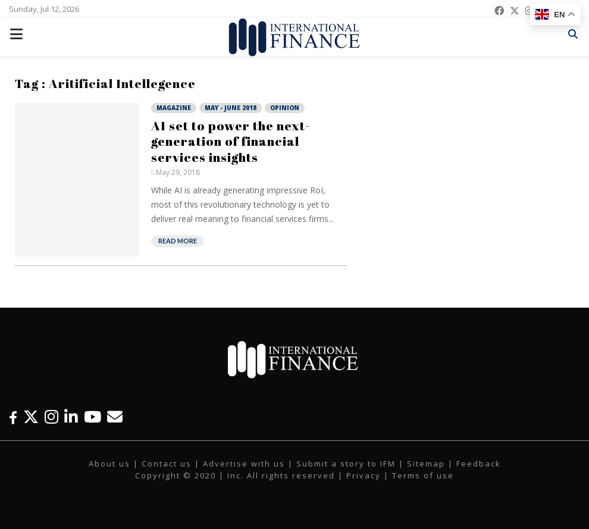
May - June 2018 (230, 108)
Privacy (363, 475)
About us (109, 463)
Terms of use (423, 475)
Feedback (478, 463)
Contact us (167, 463)
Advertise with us (244, 463)
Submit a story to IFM (346, 463)
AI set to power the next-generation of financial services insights (230, 141)
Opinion (284, 108)
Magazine (173, 108)
